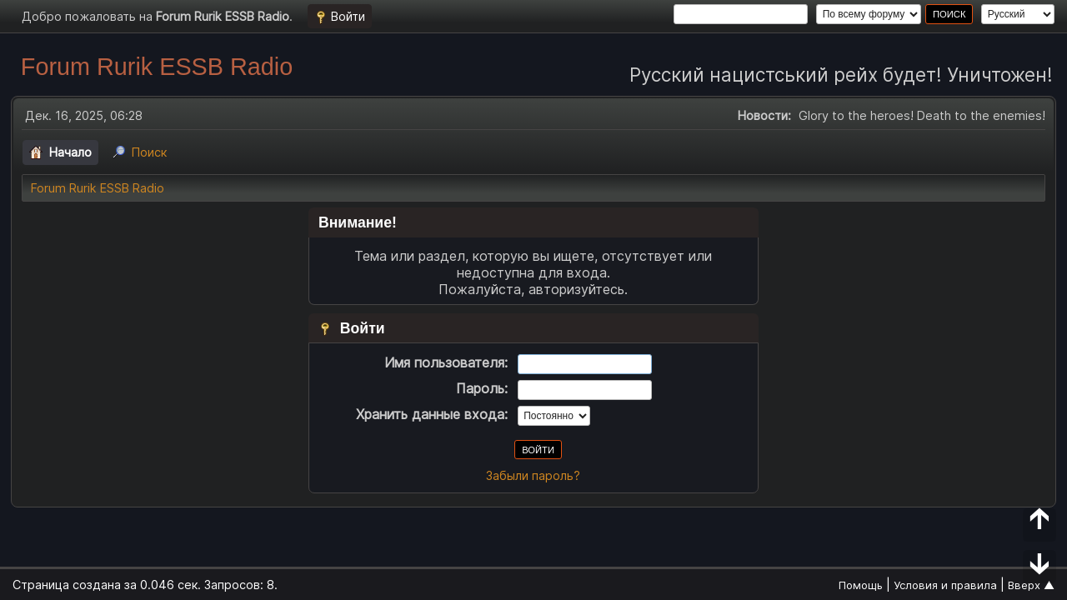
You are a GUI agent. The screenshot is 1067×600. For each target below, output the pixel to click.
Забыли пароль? (533, 475)
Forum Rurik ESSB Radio (157, 66)
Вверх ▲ (1031, 585)
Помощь (861, 585)
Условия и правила (945, 585)
